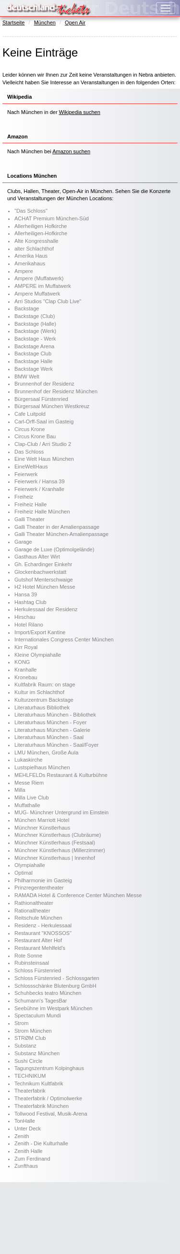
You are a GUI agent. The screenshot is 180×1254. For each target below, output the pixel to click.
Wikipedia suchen (79, 112)
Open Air (75, 22)
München (45, 22)
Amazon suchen (71, 151)
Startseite (13, 22)
